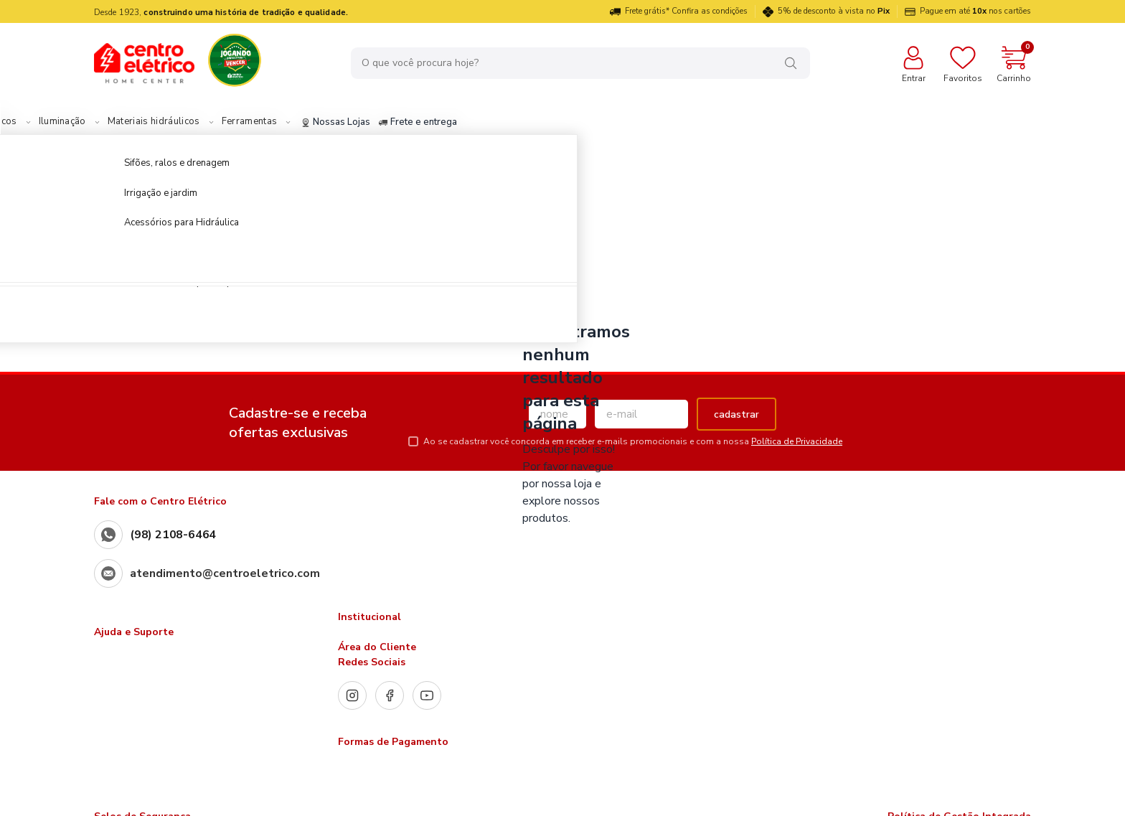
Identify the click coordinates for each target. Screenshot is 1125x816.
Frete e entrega (523, 122)
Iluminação (168, 122)
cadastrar (736, 414)
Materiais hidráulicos (259, 122)
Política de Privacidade (796, 441)
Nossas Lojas (441, 122)
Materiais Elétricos (81, 122)
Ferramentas (355, 122)
